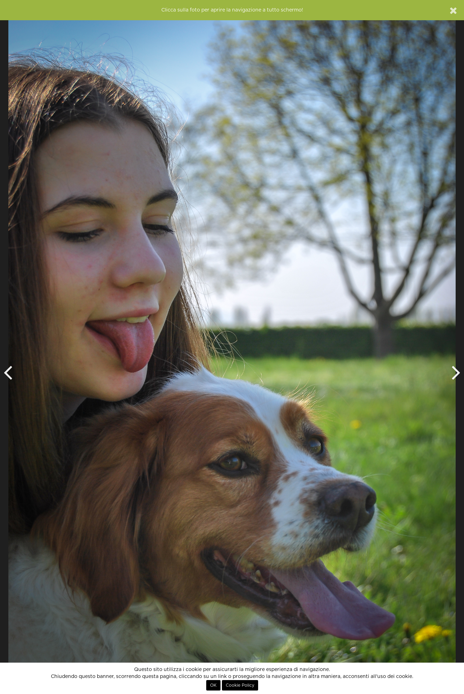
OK (213, 685)
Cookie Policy (240, 685)
